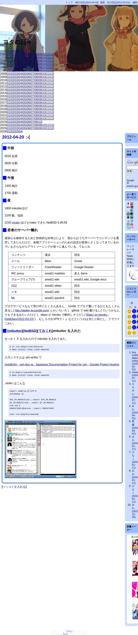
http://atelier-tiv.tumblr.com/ (32, 310)
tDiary (69, 631)
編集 (135, 2)
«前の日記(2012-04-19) (86, 2)
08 (8, 51)
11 (20, 51)
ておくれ (45, 331)
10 (16, 51)
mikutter (15, 331)
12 (24, 51)
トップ (69, 2)
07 (32, 54)
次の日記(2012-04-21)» (119, 2)
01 (8, 54)
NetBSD (30, 331)
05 (24, 54)
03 (16, 54)
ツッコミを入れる (14, 486)
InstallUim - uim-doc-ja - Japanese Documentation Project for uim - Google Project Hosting (62, 364)
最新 (102, 2)
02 (12, 54)
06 (28, 54)
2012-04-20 (13, 137)
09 (12, 51)
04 (20, 54)
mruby (16, 222)
